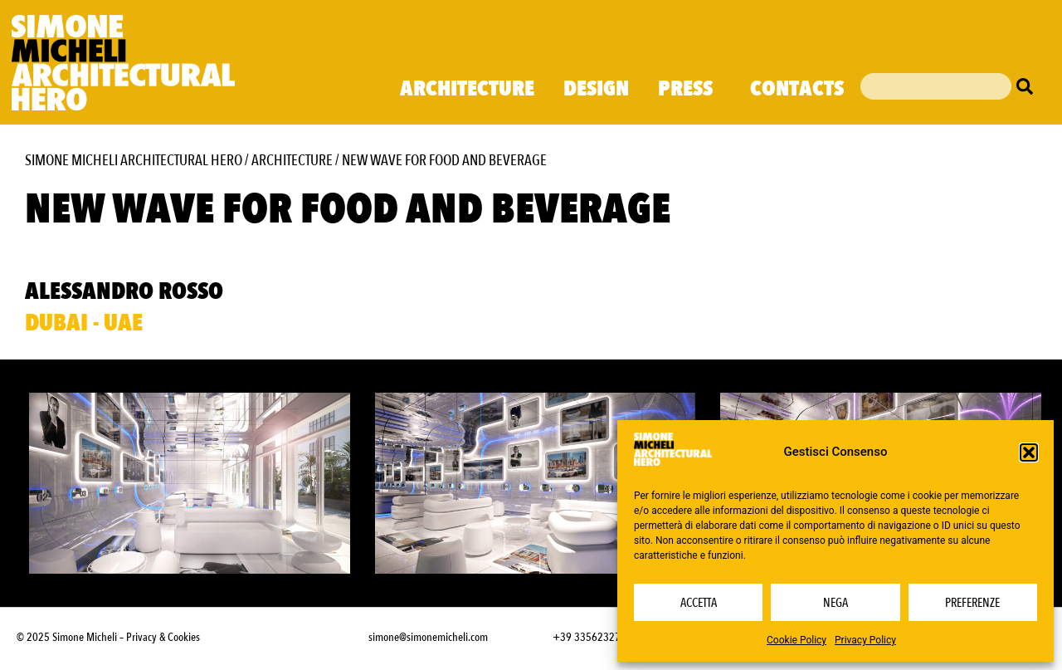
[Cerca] (1028, 86)
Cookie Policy (796, 640)
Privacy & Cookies (163, 637)
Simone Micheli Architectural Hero (133, 160)
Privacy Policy (865, 640)
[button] (1029, 452)
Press (689, 89)
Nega (835, 602)
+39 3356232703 (592, 637)
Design (596, 89)
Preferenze (972, 602)
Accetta (698, 602)
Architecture (467, 89)
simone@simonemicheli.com (428, 637)
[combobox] (935, 86)
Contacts (797, 89)
